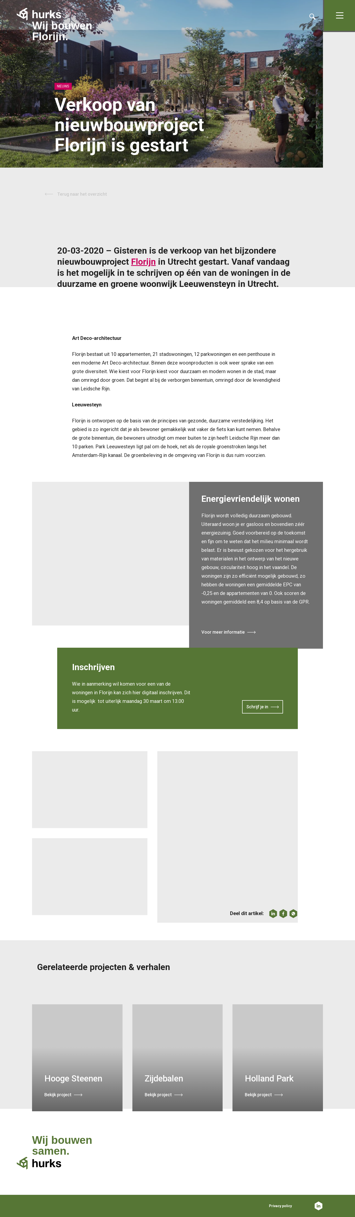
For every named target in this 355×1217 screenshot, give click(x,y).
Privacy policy (280, 1206)
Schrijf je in (257, 707)
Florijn (143, 262)
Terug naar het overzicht (82, 194)
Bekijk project (57, 1094)
